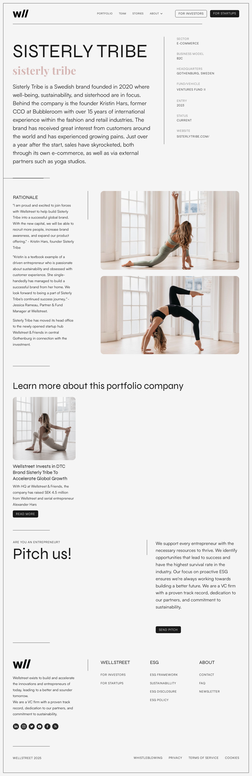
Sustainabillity (163, 683)
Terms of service (204, 758)
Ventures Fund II (191, 89)
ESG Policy (159, 700)
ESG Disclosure (163, 691)
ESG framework (164, 675)
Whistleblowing (148, 758)
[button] (156, 13)
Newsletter (209, 691)
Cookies (232, 758)
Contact (206, 675)
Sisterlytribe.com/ (193, 136)
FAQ (202, 683)
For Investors (113, 675)
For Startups (112, 683)
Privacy (175, 758)
